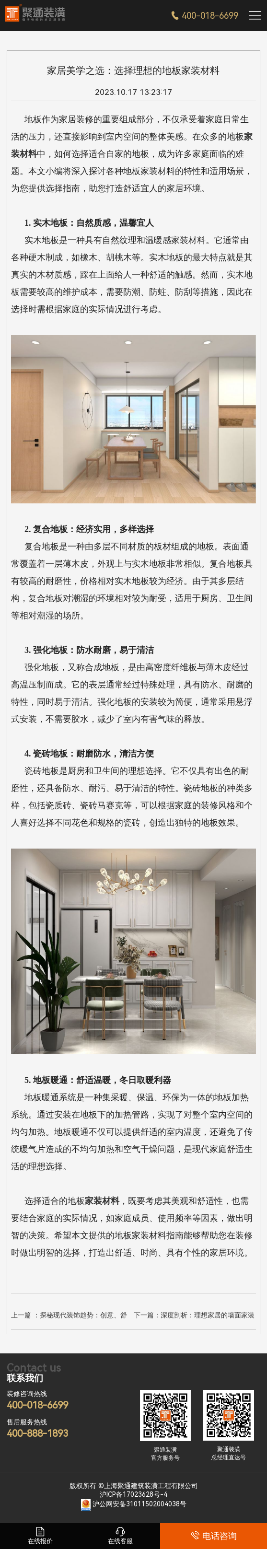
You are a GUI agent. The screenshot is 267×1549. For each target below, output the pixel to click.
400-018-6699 (204, 16)
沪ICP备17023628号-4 (133, 1494)
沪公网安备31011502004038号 (139, 1504)
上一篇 (69, 1316)
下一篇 (194, 1316)
